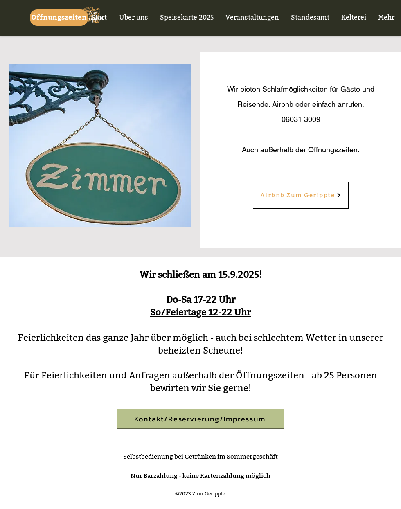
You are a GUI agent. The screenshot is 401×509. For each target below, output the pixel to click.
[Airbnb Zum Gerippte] (301, 195)
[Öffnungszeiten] (59, 17)
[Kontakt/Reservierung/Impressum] (200, 419)
